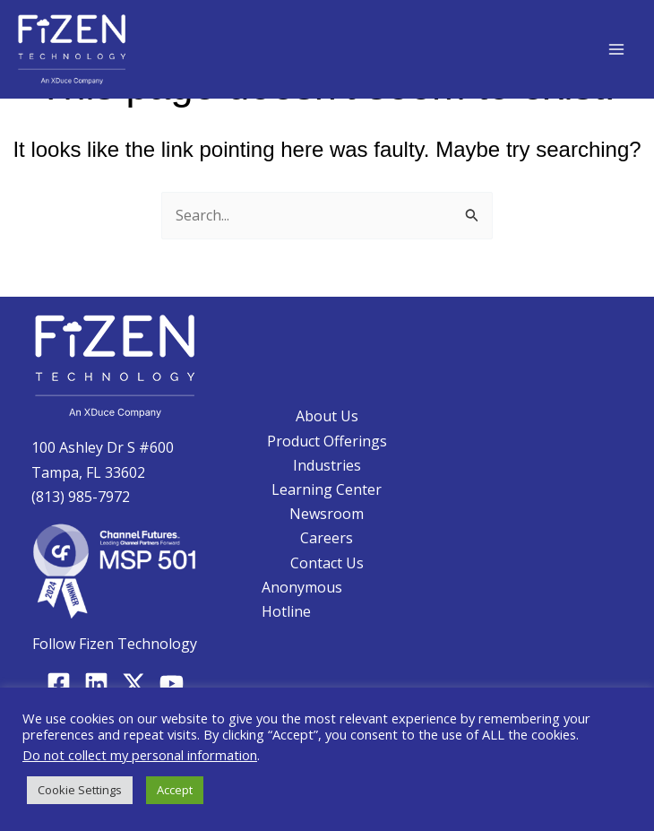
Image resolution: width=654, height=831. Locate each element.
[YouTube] (171, 683)
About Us (327, 416)
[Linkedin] (96, 683)
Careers (326, 538)
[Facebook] (59, 683)
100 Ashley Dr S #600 (102, 447)
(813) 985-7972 (80, 496)
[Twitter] (134, 683)
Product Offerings (327, 441)
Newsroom (326, 514)
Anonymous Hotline (302, 599)
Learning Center (326, 489)
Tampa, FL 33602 (88, 472)
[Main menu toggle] (616, 49)
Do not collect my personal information (139, 755)
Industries (327, 465)
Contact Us (327, 563)
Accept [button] (175, 790)
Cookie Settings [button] (80, 790)
